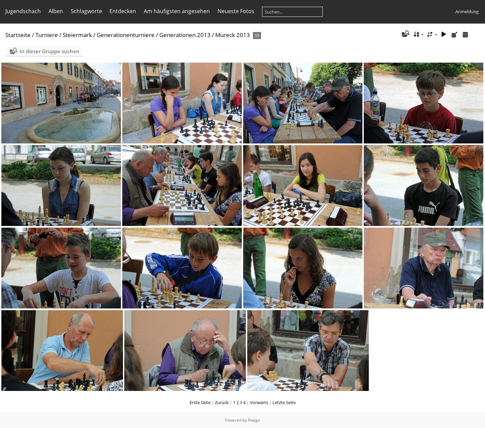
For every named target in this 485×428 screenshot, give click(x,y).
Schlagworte (86, 11)
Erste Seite (200, 402)
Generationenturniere (126, 35)
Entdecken (122, 11)
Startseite (18, 35)
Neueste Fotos (236, 11)
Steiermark (77, 35)
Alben (55, 11)
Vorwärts (259, 402)
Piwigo (254, 420)
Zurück (222, 402)
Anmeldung (467, 11)
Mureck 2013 (232, 35)
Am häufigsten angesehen (177, 11)
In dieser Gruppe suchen (49, 51)
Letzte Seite (284, 402)
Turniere (46, 35)
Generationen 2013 (185, 35)
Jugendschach (23, 11)
